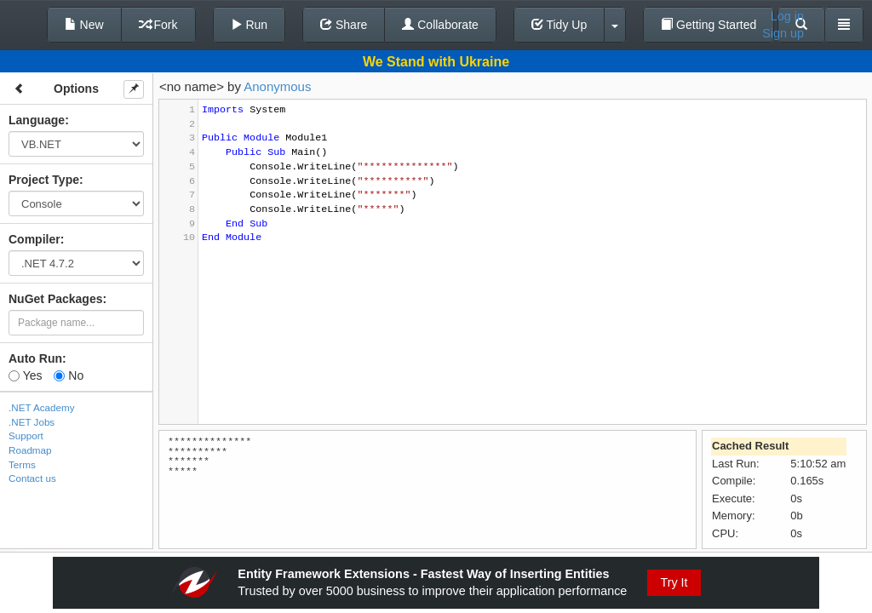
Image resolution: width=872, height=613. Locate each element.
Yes (25, 375)
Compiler (34, 239)
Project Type (44, 179)
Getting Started (708, 25)
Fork (158, 25)
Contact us (32, 478)
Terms (22, 464)
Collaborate (440, 25)
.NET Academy (42, 407)
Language (37, 120)
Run (249, 25)
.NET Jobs (31, 421)
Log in (787, 16)
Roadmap (30, 449)
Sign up (783, 33)
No (68, 375)
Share (343, 25)
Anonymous (277, 86)
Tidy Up (559, 25)
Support (26, 435)
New (84, 25)
